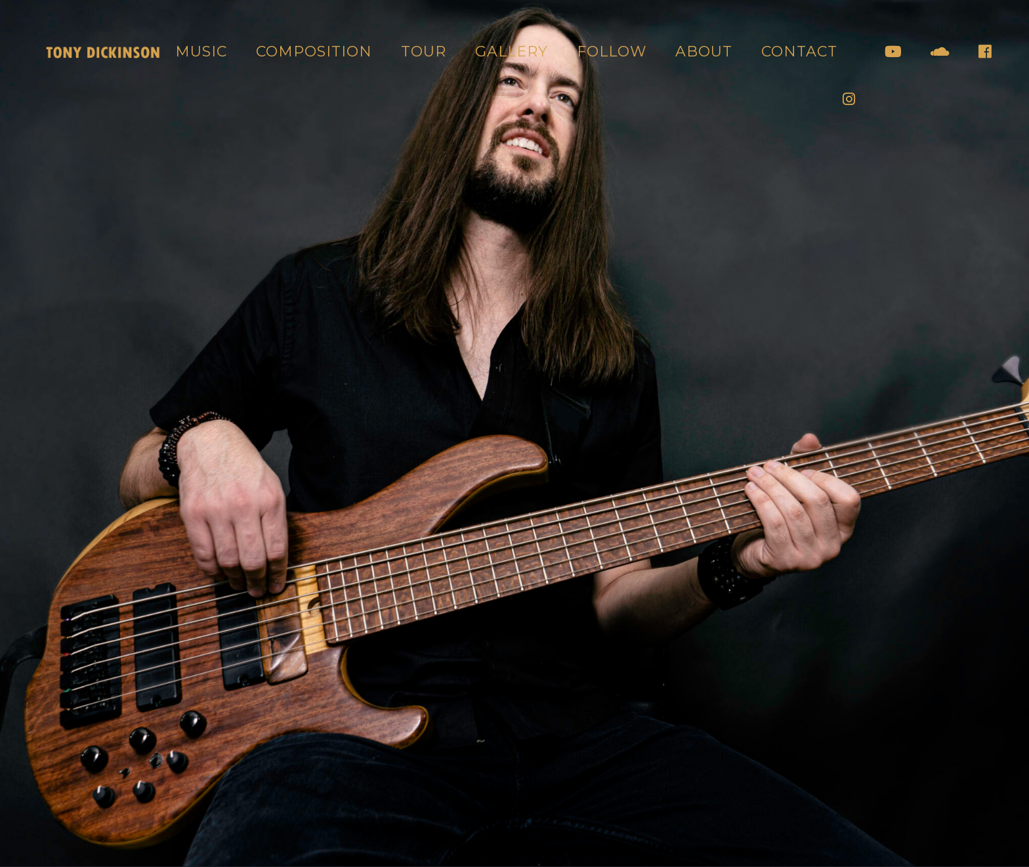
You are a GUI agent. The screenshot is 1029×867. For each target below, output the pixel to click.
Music (201, 51)
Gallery (511, 51)
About (703, 51)
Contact (799, 51)
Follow (611, 51)
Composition (314, 51)
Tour (423, 51)
